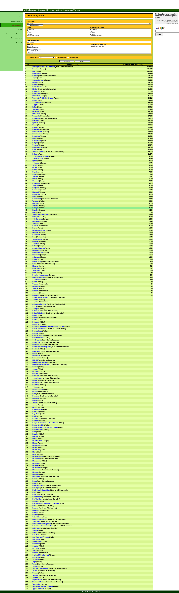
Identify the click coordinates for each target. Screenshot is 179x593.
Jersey (34, 407)
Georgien (35, 241)
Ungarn (35, 145)
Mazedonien (36, 468)
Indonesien (36, 114)
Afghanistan (58, 29)
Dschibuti (35, 349)
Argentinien (36, 102)
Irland (34, 197)
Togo (34, 562)
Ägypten (58, 31)
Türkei (34, 125)
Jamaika (35, 403)
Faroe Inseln (36, 358)
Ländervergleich (42, 10)
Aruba (34, 306)
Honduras (35, 396)
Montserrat (36, 477)
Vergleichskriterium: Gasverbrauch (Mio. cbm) (65, 10)
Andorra (35, 300)
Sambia (35, 530)
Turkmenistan (37, 134)
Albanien (58, 32)
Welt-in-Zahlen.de (30, 10)
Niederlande (36, 93)
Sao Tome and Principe (40, 537)
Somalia (35, 546)
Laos (34, 432)
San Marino (36, 535)
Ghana (34, 369)
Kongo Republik (38, 425)
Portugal (35, 208)
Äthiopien (35, 309)
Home (20, 17)
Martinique (36, 459)
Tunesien (35, 201)
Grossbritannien (38, 80)
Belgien (35, 143)
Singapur (35, 185)
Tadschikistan (37, 239)
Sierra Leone (36, 541)
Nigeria (34, 172)
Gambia (35, 367)
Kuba (34, 264)
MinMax (20, 29)
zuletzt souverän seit (58, 48)
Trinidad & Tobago (38, 152)
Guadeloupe (36, 378)
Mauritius (35, 463)
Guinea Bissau (37, 389)
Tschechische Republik (40, 156)
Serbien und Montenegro (41, 214)
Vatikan (35, 577)
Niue (34, 494)
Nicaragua (36, 488)
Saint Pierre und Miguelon (41, 524)
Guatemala (36, 382)
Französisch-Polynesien (40, 365)
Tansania (35, 559)
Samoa (34, 533)
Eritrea (34, 353)
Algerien (58, 34)
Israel (34, 273)
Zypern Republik (38, 589)
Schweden (36, 257)
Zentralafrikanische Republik (42, 586)
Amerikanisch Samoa (58, 36)
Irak (33, 212)
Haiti (34, 394)
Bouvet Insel (36, 324)
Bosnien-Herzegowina (40, 275)
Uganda (35, 573)
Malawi (34, 447)
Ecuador (35, 291)
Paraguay (35, 510)
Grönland (35, 376)
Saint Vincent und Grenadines (43, 526)
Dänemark (36, 190)
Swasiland (36, 557)
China (34, 100)
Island (34, 400)
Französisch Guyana (39, 362)
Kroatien (35, 210)
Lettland (35, 232)
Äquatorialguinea (38, 248)
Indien (34, 107)
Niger (34, 492)
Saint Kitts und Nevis (39, 519)
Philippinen (36, 217)
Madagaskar (36, 445)
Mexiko (34, 89)
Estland (35, 246)
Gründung (58, 46)
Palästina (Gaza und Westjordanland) (45, 503)
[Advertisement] (12, 86)
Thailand (35, 109)
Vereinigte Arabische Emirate (42, 98)
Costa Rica (36, 342)
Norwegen (36, 194)
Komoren (35, 421)
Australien (36, 118)
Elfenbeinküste (37, 253)
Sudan (34, 550)
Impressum (19, 42)
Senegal (35, 288)
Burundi (35, 333)
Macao (34, 443)
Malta (34, 454)
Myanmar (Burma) (38, 230)
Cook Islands (37, 340)
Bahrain (35, 154)
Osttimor (35, 501)
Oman (34, 167)
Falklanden (36, 356)
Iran (33, 71)
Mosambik (36, 286)
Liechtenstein (37, 441)
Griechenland (37, 219)
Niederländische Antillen (41, 490)
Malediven (36, 450)
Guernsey (35, 385)
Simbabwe (36, 544)
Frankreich (36, 96)
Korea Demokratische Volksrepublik (45, 427)
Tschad (34, 566)
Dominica (35, 344)
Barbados (35, 295)
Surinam (35, 553)
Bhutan (34, 320)
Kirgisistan (36, 235)
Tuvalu (34, 571)
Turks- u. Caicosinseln (40, 568)
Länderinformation (16, 21)
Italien (34, 82)
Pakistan (35, 120)
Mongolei (35, 474)
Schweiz (35, 205)
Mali (33, 452)
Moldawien (36, 221)
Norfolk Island (37, 499)
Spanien (35, 123)
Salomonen (36, 528)
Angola (34, 259)
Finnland (35, 192)
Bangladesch (37, 147)
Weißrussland (37, 132)
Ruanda (35, 515)
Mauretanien (36, 461)
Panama (35, 508)
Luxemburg (36, 250)
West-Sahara (36, 584)
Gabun (34, 282)
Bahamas (35, 311)
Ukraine (35, 84)
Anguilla (35, 302)
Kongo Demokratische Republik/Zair (45, 423)
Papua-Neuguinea (38, 277)
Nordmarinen (37, 497)
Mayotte (35, 465)
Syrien (34, 161)
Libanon (35, 436)
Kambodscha (37, 409)
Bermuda (35, 317)
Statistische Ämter (16, 38)
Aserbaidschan (37, 158)
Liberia (34, 438)
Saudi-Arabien (37, 87)
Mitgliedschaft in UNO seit (58, 49)
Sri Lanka (35, 548)
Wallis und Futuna (38, 582)
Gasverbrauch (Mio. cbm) (120, 46)
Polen (34, 138)
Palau (34, 506)
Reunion (35, 512)
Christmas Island (38, 338)
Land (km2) (58, 53)
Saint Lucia (36, 521)
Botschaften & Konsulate (14, 34)
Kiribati (34, 418)
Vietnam (35, 176)
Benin (34, 315)
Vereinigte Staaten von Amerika (43, 67)
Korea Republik (37, 429)
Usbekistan (36, 91)
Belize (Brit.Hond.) (38, 313)
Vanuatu (35, 575)
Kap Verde (36, 414)
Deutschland (36, 73)
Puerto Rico (36, 261)
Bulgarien (35, 188)
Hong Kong (36, 268)
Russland (35, 69)
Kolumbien (36, 183)
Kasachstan (36, 140)
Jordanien (35, 270)
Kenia (34, 416)
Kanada (35, 76)
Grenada (35, 373)
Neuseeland (36, 199)
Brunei (34, 228)
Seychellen (36, 539)
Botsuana (35, 322)
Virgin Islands (37, 580)
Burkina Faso (37, 331)
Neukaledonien (37, 485)
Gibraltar (35, 371)
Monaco (35, 472)
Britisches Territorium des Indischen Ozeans (48, 326)
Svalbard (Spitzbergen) (40, 555)
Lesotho (35, 434)
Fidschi (35, 360)
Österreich (36, 163)
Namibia (35, 479)
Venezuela (36, 116)
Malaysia (35, 111)
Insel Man (35, 398)
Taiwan (34, 165)
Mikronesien (36, 470)
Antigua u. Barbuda (39, 304)
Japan (34, 78)
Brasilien (35, 129)
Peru (34, 237)
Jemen (34, 405)
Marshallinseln (37, 456)
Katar (34, 149)
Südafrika (35, 223)
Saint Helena (36, 517)
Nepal (34, 483)
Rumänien (36, 136)
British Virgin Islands (39, 329)
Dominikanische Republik (41, 347)
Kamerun (35, 412)
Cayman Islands (38, 335)
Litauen (35, 203)
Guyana (35, 391)
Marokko (35, 266)
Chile (34, 174)
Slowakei (35, 181)
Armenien (35, 244)
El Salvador (36, 351)
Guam (34, 380)
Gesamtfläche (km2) (58, 51)
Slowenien (36, 255)
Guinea (34, 387)
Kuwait (34, 170)
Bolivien (35, 226)
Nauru (34, 481)
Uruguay (35, 284)
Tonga (34, 564)
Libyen (34, 179)
